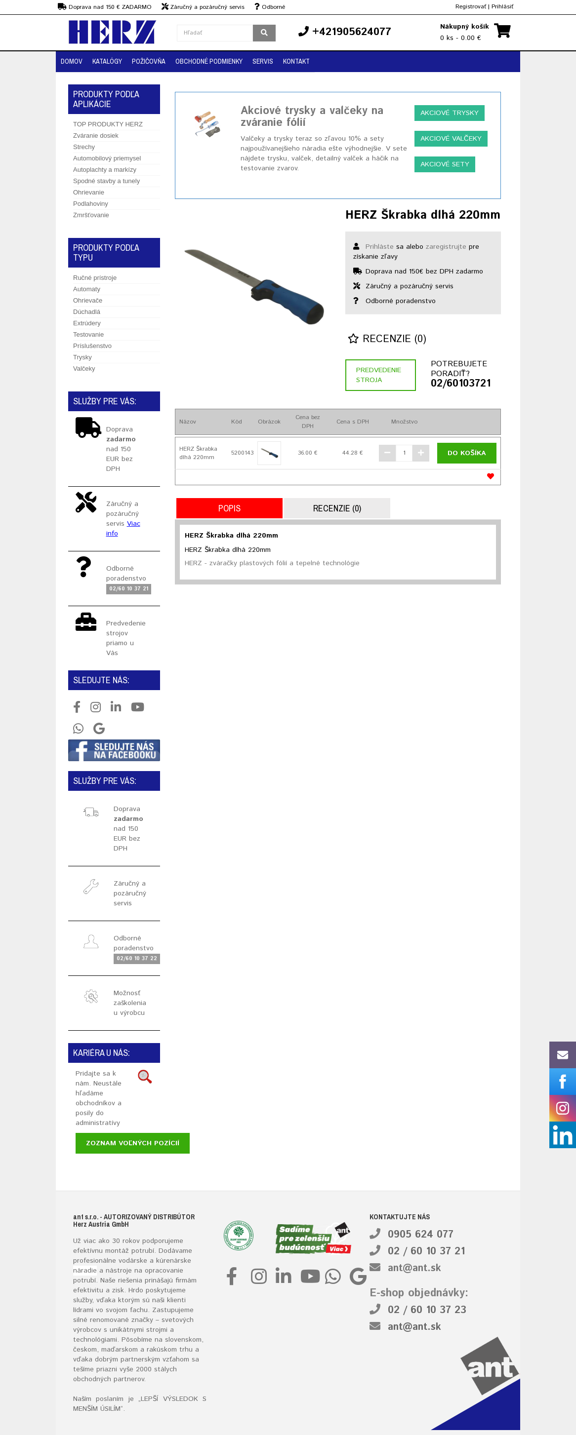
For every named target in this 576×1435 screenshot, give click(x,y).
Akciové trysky (449, 113)
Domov (71, 61)
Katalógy (107, 61)
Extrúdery (87, 323)
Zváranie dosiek (96, 135)
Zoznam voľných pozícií (132, 1143)
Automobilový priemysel (107, 158)
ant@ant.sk (414, 1268)
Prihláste (380, 247)
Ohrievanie (88, 192)
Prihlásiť (502, 6)
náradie (85, 1271)
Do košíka (467, 453)
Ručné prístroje (95, 277)
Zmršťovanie (91, 215)
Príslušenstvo (92, 345)
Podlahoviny (90, 203)
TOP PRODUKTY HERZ (108, 124)
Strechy (84, 147)
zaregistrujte (446, 247)
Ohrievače (87, 300)
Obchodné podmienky (209, 61)
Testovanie (88, 334)
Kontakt (296, 61)
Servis (262, 61)
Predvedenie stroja (378, 375)
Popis (229, 508)
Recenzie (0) (387, 339)
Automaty (86, 289)
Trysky (82, 357)
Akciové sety (444, 164)
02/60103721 (461, 384)
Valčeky (84, 368)
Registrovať (470, 6)
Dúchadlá (86, 311)
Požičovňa (148, 61)
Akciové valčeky (451, 139)
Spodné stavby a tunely (106, 181)
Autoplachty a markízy (104, 169)
